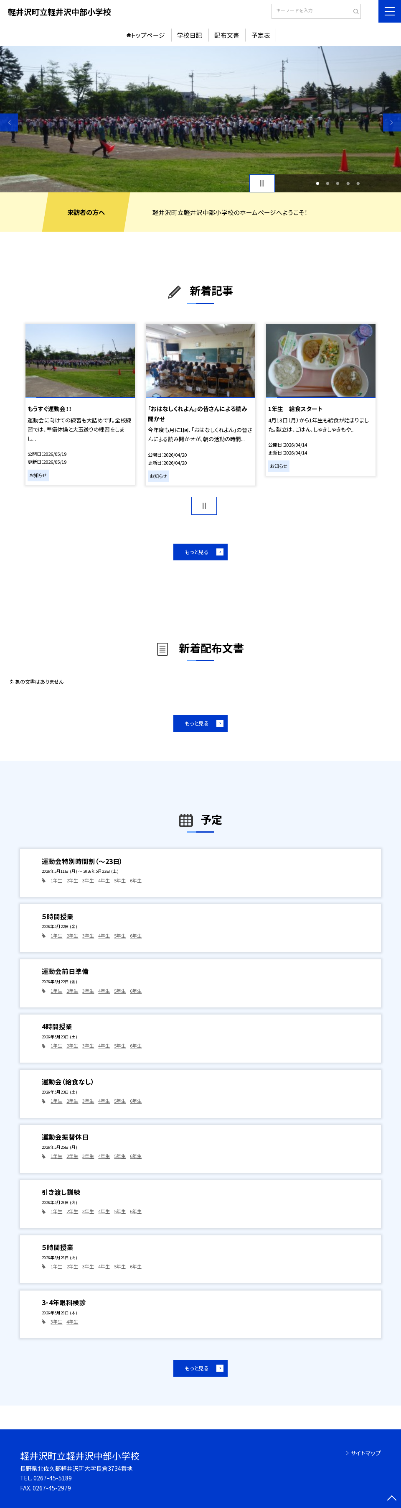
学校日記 (189, 35)
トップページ (148, 35)
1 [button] (317, 183)
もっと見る (197, 552)
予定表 (260, 35)
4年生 (104, 880)
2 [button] (327, 183)
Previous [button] (9, 122)
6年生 (136, 880)
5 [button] (358, 183)
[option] (200, 119)
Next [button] (392, 122)
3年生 (88, 880)
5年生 (120, 880)
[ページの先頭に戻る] (392, 1499)
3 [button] (338, 183)
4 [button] (348, 183)
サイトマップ (365, 1453)
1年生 (56, 880)
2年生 (72, 880)
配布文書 (226, 35)
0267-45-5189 (52, 1478)
